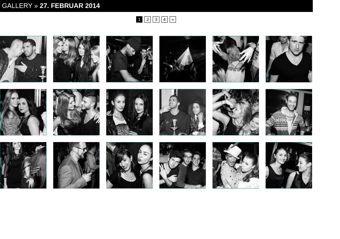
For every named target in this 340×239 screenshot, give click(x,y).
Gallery (17, 5)
